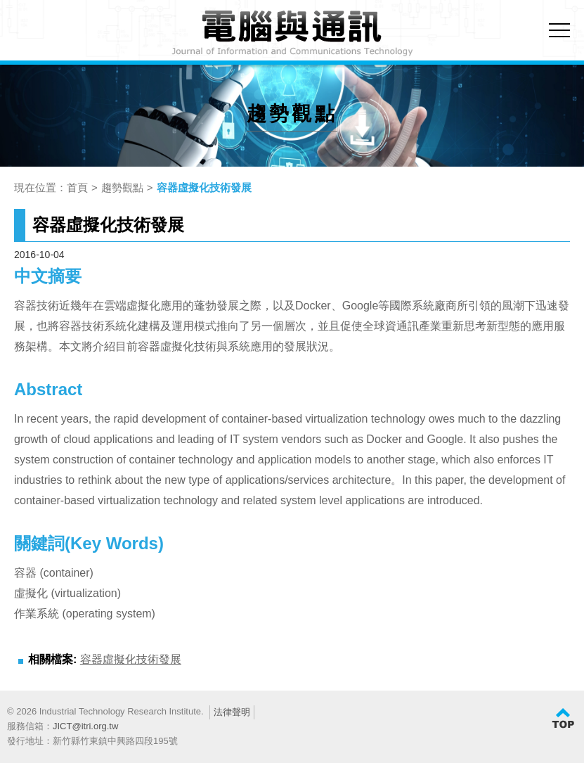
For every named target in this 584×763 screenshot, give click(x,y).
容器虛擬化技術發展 (204, 187)
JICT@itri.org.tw (85, 726)
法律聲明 (232, 712)
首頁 (77, 187)
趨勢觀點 (122, 187)
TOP (563, 719)
